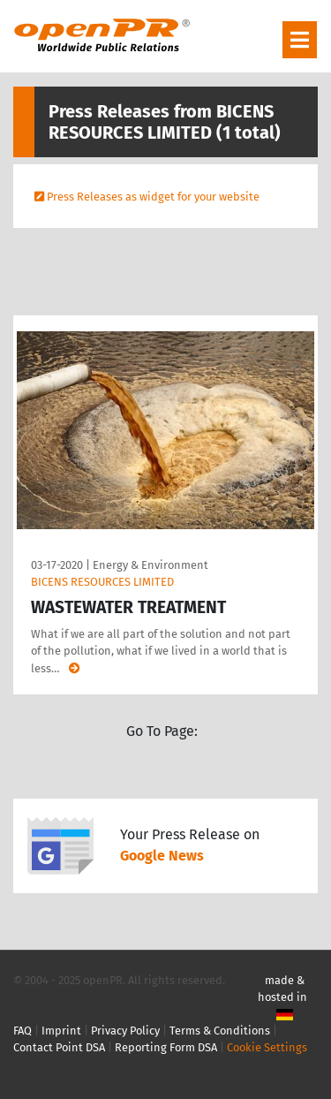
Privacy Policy (125, 1030)
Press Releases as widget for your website (153, 196)
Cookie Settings (267, 1047)
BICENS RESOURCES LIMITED (102, 581)
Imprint (61, 1030)
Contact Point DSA (59, 1047)
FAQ (22, 1030)
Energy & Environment (150, 565)
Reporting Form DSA (166, 1047)
